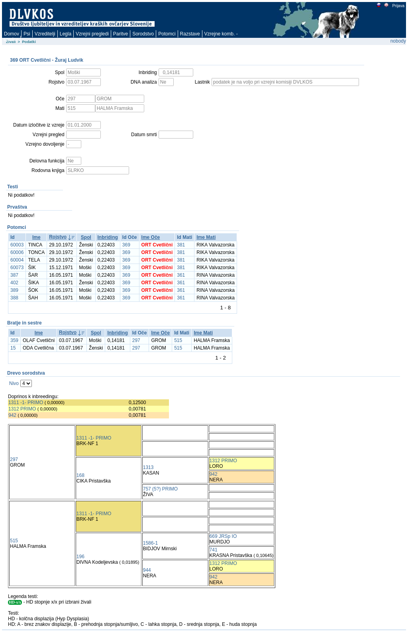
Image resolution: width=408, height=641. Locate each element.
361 (181, 275)
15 (13, 348)
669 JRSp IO (223, 536)
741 (214, 550)
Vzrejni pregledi (92, 34)
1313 (148, 467)
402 (14, 282)
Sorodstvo (143, 34)
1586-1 (150, 543)
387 (14, 275)
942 (12, 415)
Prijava (398, 6)
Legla (65, 34)
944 (147, 570)
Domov (11, 34)
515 (178, 340)
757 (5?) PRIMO (160, 489)
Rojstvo (58, 237)
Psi (27, 34)
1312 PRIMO (22, 409)
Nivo (14, 383)
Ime (36, 237)
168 (80, 475)
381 (181, 245)
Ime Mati (206, 237)
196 (80, 556)
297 (136, 340)
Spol (86, 237)
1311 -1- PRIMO (25, 402)
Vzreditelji (45, 34)
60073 (17, 267)
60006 (17, 252)
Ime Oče (150, 237)
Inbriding (108, 237)
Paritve (120, 34)
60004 (17, 260)
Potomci (166, 34)
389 (14, 290)
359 (14, 340)
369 (126, 245)
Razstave (190, 34)
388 (14, 298)
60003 (17, 245)
